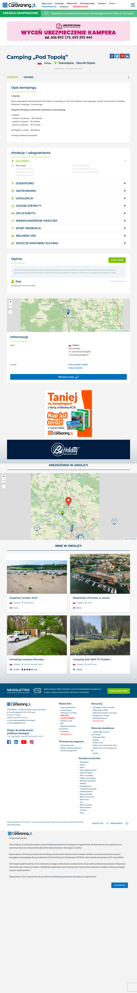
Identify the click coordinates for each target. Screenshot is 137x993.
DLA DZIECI (20, 161)
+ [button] (11, 302)
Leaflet (106, 331)
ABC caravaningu (86, 775)
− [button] (11, 306)
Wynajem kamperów (88, 781)
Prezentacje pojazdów (88, 789)
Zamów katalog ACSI (68, 750)
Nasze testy (84, 799)
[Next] (128, 77)
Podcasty (83, 810)
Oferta (12, 77)
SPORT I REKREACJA (26, 228)
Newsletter (64, 731)
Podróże (83, 783)
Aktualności (84, 762)
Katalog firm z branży (101, 715)
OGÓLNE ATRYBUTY (26, 205)
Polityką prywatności (63, 876)
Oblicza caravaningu (87, 778)
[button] (68, 161)
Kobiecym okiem (86, 773)
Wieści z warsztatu (87, 797)
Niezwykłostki (85, 807)
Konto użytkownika (67, 707)
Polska (82, 765)
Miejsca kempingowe (20, 13)
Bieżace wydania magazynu (70, 748)
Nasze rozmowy (86, 805)
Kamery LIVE (98, 742)
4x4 (81, 802)
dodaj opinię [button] (117, 260)
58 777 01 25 (15, 715)
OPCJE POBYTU (23, 213)
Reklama (64, 715)
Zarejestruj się (65, 710)
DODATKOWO (22, 183)
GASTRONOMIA (23, 190)
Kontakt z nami (66, 721)
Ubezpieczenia (65, 734)
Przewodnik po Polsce (88, 770)
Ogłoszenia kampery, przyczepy (105, 713)
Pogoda (96, 740)
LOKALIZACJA (22, 198)
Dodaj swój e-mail (119, 690)
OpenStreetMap (116, 331)
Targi (82, 813)
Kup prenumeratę (67, 745)
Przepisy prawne (86, 791)
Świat (82, 767)
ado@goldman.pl (19, 723)
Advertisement (67, 718)
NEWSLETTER (18, 690)
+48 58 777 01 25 (20, 717)
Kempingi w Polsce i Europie (103, 707)
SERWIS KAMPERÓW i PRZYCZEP (34, 220)
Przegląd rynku (85, 786)
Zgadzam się (119, 885)
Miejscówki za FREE (100, 710)
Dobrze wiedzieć (86, 794)
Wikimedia (133, 539)
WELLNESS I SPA (23, 235)
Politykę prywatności (56, 844)
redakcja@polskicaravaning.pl (24, 720)
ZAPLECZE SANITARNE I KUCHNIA (34, 243)
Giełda (95, 753)
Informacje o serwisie (68, 713)
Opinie (30, 77)
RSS (61, 723)
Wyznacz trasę (68, 377)
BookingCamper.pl (100, 718)
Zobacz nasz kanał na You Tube (105, 745)
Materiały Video (99, 737)
